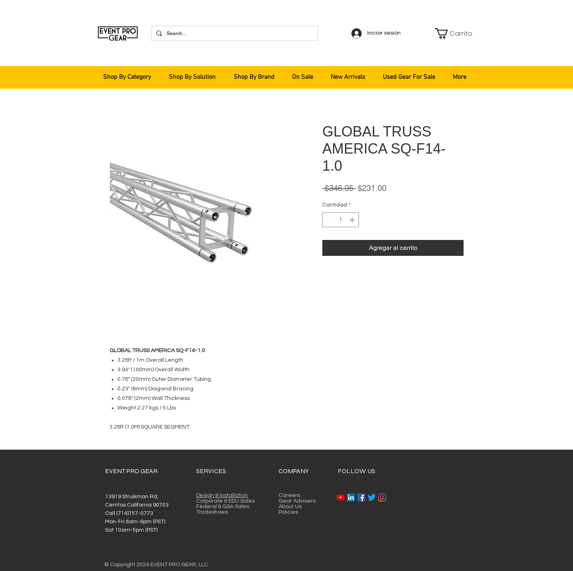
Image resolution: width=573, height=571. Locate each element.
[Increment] (353, 220)
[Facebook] (361, 497)
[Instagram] (382, 497)
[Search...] (234, 33)
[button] (454, 33)
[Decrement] (328, 220)
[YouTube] (341, 497)
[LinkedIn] (351, 497)
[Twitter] (372, 497)
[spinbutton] (340, 220)
